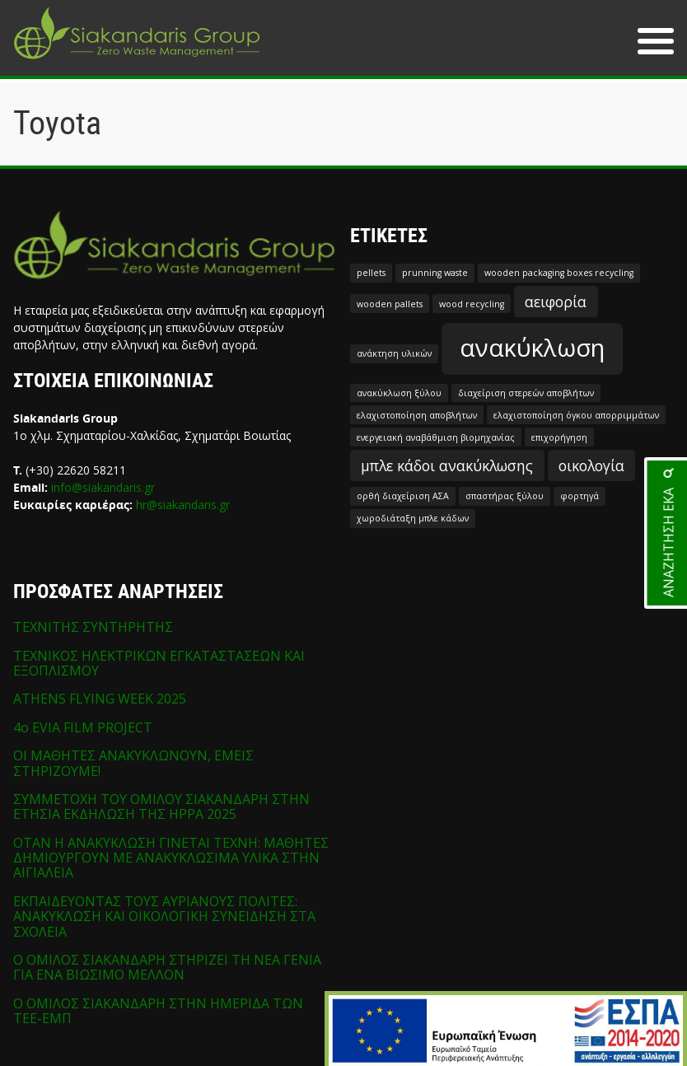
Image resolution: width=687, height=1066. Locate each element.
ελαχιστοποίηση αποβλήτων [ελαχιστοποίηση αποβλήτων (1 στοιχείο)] (417, 415)
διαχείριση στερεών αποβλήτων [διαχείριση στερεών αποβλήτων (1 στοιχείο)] (526, 393)
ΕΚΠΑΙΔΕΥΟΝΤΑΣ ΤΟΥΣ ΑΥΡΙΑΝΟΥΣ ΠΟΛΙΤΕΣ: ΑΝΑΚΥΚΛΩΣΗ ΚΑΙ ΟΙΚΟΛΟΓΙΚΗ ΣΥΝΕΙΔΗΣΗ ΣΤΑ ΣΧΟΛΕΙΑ (164, 916)
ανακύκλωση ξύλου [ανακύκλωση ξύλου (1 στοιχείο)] (399, 393)
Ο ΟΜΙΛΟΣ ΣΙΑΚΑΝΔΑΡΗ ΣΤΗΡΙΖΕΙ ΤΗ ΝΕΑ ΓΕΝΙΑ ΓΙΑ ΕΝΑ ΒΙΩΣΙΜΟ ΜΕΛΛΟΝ (167, 967)
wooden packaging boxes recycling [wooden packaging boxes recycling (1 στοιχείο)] (558, 272)
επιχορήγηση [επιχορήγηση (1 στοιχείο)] (559, 437)
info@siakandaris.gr (103, 487)
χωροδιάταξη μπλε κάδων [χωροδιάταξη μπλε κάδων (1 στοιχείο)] (413, 518)
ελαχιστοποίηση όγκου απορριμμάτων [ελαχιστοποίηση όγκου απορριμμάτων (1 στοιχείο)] (576, 415)
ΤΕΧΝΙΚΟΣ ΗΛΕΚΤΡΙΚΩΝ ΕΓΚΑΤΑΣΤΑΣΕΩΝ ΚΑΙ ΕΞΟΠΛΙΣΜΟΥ (159, 663)
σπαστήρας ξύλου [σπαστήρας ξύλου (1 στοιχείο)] (504, 496)
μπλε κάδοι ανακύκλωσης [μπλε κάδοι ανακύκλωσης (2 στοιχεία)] (447, 465)
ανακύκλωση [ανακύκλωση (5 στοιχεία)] (532, 347)
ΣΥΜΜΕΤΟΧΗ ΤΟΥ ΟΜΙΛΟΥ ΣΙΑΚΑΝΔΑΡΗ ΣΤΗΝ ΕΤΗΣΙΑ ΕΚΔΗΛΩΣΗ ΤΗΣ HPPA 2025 (161, 806)
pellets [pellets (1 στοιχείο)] (371, 272)
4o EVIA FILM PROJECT (82, 727)
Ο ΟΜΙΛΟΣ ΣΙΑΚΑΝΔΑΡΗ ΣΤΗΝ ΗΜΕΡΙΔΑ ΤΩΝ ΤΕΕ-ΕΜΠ (158, 1010)
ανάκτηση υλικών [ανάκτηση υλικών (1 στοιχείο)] (394, 353)
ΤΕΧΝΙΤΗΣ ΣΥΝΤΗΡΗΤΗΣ (93, 627)
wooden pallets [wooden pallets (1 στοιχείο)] (390, 304)
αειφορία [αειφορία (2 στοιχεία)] (556, 301)
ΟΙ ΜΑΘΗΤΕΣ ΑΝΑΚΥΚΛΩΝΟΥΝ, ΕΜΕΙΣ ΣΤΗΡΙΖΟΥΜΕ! (133, 762)
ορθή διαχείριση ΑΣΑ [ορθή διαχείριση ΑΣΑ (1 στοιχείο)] (403, 496)
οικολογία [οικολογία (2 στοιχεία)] (591, 465)
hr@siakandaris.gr (183, 504)
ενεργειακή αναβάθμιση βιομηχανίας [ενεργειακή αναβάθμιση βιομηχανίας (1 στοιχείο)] (436, 437)
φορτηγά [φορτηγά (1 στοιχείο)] (579, 496)
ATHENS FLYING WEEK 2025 (99, 699)
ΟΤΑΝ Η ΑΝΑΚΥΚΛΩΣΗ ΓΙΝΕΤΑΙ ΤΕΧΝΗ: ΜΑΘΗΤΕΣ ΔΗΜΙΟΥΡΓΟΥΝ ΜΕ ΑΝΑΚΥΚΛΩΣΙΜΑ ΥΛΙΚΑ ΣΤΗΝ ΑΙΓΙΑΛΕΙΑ (171, 858)
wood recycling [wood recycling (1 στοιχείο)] (471, 304)
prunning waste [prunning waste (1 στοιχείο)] (435, 272)
